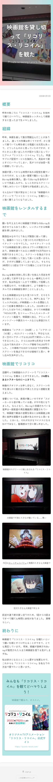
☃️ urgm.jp (26, 771)
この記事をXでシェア (26, 778)
